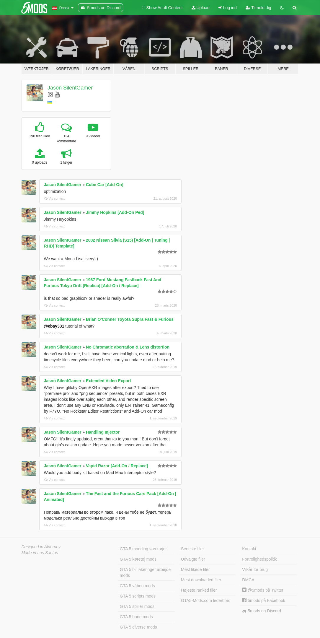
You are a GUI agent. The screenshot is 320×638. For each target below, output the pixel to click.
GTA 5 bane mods (136, 616)
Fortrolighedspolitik (259, 559)
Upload (201, 7)
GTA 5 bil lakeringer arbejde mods (145, 572)
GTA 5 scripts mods (138, 596)
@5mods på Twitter (262, 590)
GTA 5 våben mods (137, 585)
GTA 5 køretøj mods (138, 559)
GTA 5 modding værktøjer (143, 548)
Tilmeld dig (258, 7)
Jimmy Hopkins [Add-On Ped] (115, 212)
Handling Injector (103, 432)
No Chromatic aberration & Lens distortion (127, 347)
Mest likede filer (195, 569)
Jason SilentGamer (70, 88)
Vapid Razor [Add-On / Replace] (117, 465)
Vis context (54, 198)
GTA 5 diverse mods (138, 627)
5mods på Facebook (263, 600)
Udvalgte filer (193, 559)
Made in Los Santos (40, 552)
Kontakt (249, 548)
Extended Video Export (108, 380)
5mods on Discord (261, 610)
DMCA (248, 579)
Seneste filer (192, 548)
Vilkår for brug (255, 569)
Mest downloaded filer (201, 579)
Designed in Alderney (41, 546)
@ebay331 (54, 326)
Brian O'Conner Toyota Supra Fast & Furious (130, 319)
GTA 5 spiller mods (137, 606)
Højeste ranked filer (199, 590)
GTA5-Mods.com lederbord (206, 600)
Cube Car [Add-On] (104, 184)
